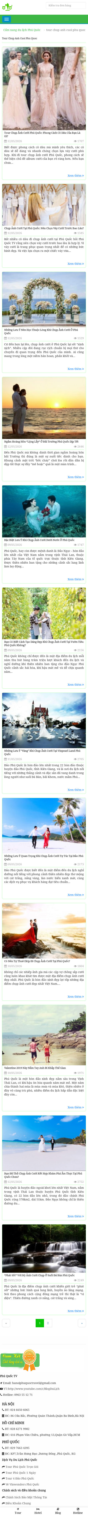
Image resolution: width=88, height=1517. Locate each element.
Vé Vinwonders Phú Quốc (22, 1484)
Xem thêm (76, 175)
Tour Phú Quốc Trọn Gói (22, 1467)
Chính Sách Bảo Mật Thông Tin (26, 1497)
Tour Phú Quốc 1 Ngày (21, 1473)
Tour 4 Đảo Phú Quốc (20, 1478)
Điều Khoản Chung (18, 1503)
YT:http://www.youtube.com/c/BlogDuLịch (31, 1389)
